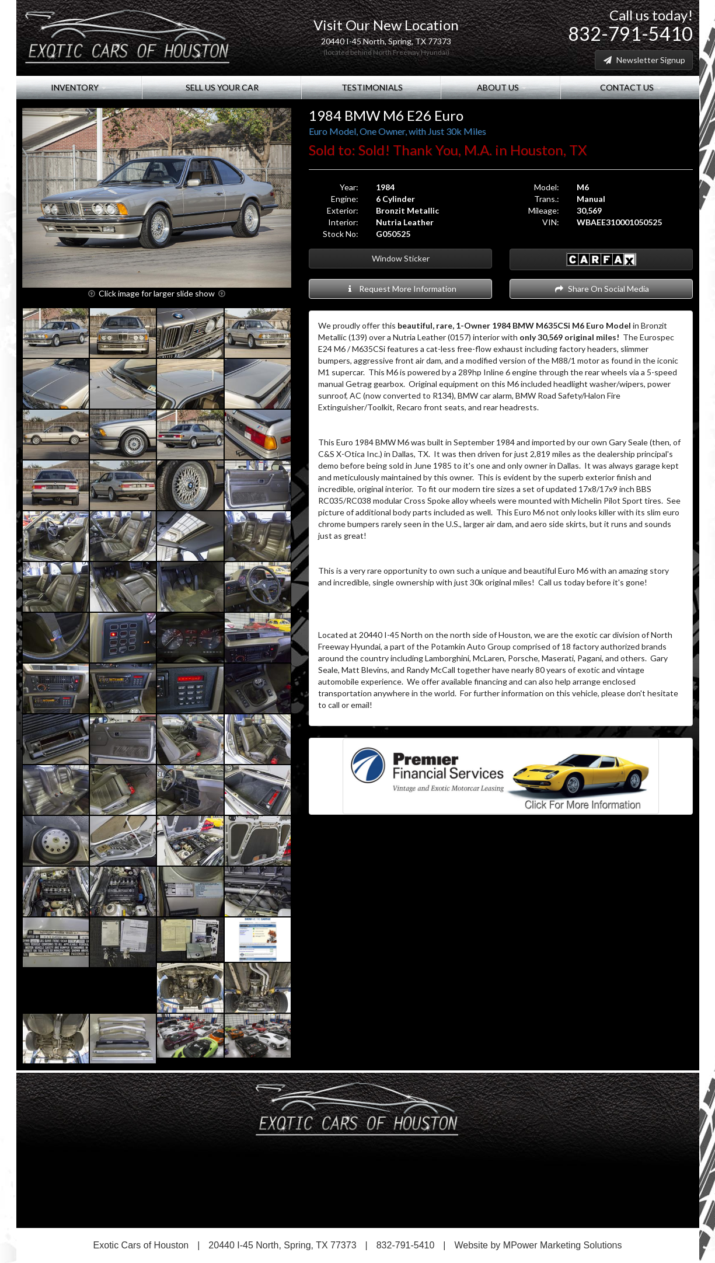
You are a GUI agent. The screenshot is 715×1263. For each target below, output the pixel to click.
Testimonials (371, 87)
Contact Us (629, 87)
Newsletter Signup (643, 60)
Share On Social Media (601, 289)
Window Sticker (401, 258)
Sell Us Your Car (221, 87)
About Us (500, 87)
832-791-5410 (630, 33)
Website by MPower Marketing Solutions (538, 1245)
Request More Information (400, 289)
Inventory (78, 87)
